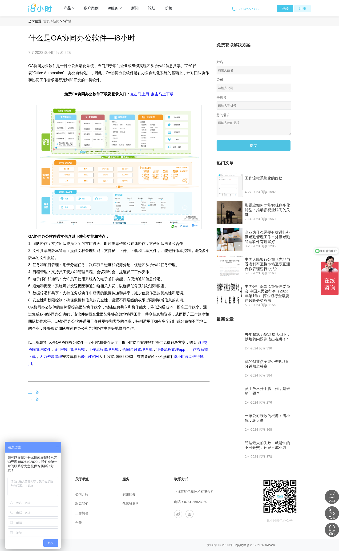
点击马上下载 (162, 94)
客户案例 (91, 8)
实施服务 (129, 494)
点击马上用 (139, 94)
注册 (302, 9)
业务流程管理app (170, 350)
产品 (71, 8)
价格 (169, 8)
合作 (78, 522)
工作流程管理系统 (104, 350)
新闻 (135, 8)
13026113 (224, 545)
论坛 (152, 8)
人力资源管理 (51, 357)
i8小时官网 (90, 357)
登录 (285, 9)
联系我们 (82, 504)
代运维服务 (130, 504)
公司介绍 (82, 494)
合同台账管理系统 (137, 350)
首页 (46, 21)
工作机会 (82, 513)
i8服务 (116, 8)
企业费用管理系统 (70, 350)
